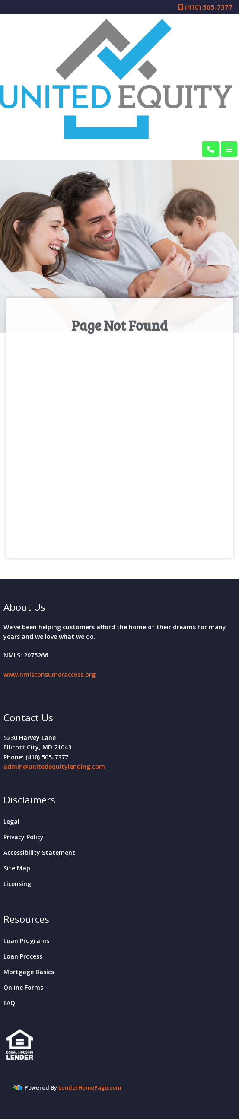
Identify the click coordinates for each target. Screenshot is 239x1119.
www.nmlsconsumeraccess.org (49, 674)
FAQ (9, 1003)
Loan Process (22, 956)
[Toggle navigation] (229, 149)
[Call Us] (210, 149)
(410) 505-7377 (205, 7)
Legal (11, 821)
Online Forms (23, 987)
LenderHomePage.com (89, 1087)
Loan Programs (26, 941)
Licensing (17, 884)
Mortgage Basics (28, 972)
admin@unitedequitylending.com (54, 766)
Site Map (16, 868)
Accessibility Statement (39, 852)
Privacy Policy (23, 837)
